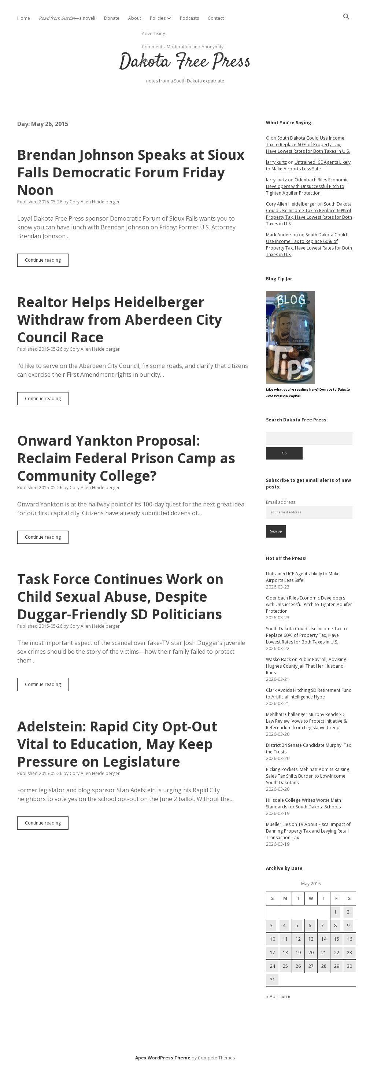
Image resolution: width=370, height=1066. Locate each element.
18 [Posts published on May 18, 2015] (285, 952)
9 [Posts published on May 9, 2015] (348, 925)
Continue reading (47, 262)
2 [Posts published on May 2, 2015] (348, 912)
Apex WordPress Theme (162, 1058)
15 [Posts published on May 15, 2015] (336, 939)
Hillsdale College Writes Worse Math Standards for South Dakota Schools (303, 803)
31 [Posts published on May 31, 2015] (272, 980)
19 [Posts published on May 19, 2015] (298, 952)
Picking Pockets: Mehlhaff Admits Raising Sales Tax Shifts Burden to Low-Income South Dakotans (307, 776)
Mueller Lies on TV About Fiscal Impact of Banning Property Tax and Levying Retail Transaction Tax (308, 831)
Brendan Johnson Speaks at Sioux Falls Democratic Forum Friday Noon (130, 172)
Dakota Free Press (185, 62)
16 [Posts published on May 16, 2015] (349, 939)
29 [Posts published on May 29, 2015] (336, 966)
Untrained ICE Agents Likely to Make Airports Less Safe (308, 165)
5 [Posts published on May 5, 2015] (297, 925)
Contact (216, 18)
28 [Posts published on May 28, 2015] (323, 966)
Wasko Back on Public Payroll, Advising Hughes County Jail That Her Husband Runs (306, 666)
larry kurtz (276, 162)
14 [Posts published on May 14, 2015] (323, 939)
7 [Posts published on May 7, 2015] (322, 925)
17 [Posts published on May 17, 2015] (272, 952)
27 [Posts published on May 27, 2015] (311, 966)
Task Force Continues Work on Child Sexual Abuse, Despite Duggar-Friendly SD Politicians (120, 596)
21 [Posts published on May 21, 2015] (323, 952)
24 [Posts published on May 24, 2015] (272, 966)
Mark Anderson (282, 235)
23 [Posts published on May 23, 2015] (349, 952)
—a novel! (67, 18)
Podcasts (189, 18)
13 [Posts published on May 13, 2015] (311, 939)
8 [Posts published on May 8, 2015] (335, 925)
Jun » (285, 996)
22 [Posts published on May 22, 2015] (336, 952)
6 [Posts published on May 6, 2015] (309, 925)
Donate (111, 18)
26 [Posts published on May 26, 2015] (298, 966)
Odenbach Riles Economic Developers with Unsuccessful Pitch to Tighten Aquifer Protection (307, 186)
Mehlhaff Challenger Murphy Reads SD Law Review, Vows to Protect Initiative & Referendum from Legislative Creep (306, 721)
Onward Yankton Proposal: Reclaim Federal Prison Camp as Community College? (126, 458)
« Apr (271, 996)
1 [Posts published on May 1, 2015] (335, 912)
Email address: (281, 502)
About (134, 18)
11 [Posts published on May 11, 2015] (285, 939)
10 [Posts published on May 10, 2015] (272, 939)
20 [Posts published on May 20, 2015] (311, 952)
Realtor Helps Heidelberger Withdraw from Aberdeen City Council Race (119, 319)
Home (23, 18)
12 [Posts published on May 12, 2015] (298, 939)
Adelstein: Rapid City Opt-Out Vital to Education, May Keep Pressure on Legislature (117, 744)
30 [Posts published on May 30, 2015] (349, 966)
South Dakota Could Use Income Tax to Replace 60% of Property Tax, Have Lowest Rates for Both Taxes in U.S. (308, 144)
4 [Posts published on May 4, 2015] (284, 925)
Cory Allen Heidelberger (291, 204)
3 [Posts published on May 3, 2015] (271, 925)
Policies (158, 18)
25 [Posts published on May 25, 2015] (285, 966)
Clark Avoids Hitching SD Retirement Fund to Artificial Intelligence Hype (309, 693)
